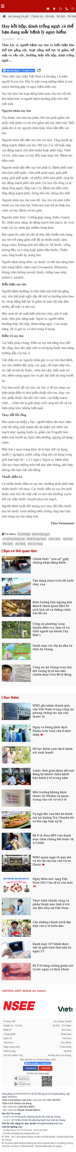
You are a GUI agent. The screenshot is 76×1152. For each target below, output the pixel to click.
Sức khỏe (66, 1042)
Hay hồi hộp (24, 534)
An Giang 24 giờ (18, 16)
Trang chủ (9, 1021)
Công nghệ (9, 1034)
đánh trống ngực (41, 534)
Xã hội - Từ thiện (62, 1025)
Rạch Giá (67, 538)
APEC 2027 (54, 538)
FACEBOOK (30, 1068)
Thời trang (9, 1051)
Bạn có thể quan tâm (20, 551)
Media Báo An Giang (59, 1055)
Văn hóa (66, 1038)
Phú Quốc (8, 543)
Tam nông (65, 1046)
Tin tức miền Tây (13, 1055)
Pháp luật (66, 1034)
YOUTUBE (45, 1068)
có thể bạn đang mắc (14, 538)
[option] (38, 1006)
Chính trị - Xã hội (42, 16)
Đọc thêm (11, 697)
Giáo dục (66, 1029)
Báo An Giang (35, 543)
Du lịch (67, 1051)
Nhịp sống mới (11, 1046)
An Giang (20, 543)
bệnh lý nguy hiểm (36, 538)
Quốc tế (7, 1038)
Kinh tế (7, 1029)
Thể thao (8, 1042)
